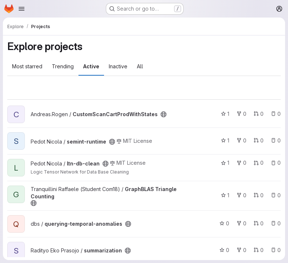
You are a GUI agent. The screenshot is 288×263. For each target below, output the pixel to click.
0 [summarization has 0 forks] (241, 250)
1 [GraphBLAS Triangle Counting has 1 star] (225, 195)
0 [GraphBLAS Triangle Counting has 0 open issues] (276, 195)
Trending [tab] (63, 66)
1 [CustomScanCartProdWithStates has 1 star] (225, 114)
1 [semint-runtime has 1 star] (225, 140)
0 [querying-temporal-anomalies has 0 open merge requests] (259, 223)
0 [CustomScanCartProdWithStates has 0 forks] (241, 114)
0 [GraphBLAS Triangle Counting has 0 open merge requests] (259, 195)
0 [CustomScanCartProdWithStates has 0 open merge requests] (259, 114)
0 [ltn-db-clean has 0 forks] (241, 163)
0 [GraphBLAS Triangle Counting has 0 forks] (241, 195)
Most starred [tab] (27, 66)
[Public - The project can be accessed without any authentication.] (163, 114)
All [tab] (140, 66)
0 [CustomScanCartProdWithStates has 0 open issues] (276, 114)
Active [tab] (91, 66)
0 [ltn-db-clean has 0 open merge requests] (259, 163)
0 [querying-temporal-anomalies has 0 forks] (241, 223)
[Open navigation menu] (21, 9)
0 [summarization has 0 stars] (224, 250)
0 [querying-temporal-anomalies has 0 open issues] (276, 223)
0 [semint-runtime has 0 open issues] (276, 140)
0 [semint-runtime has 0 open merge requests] (259, 140)
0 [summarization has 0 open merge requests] (259, 250)
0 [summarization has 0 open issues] (276, 250)
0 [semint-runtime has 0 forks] (241, 140)
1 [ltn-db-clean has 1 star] (225, 163)
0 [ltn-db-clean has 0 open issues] (276, 163)
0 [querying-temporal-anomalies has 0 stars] (224, 223)
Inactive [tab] (118, 66)
